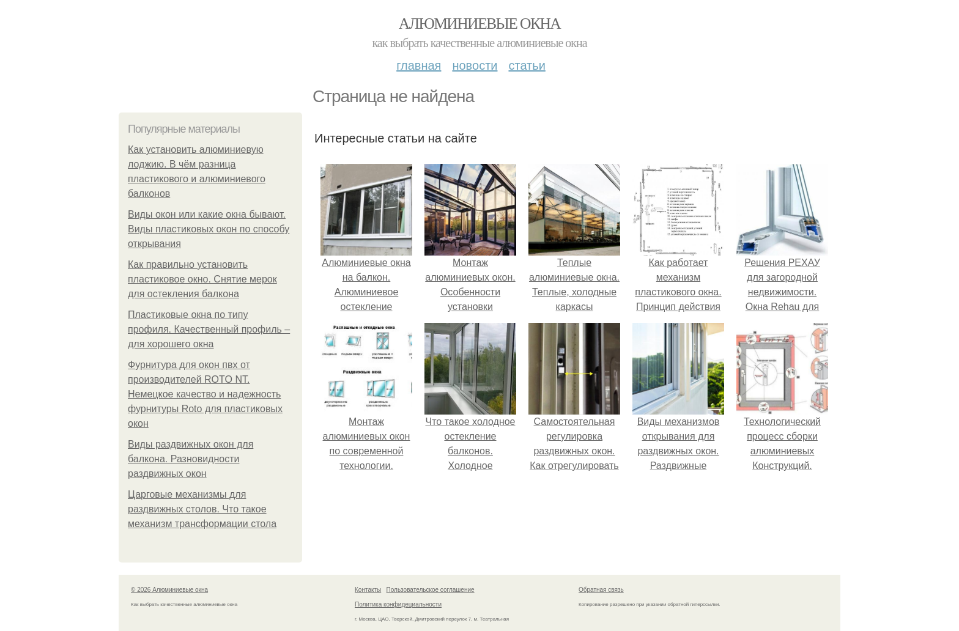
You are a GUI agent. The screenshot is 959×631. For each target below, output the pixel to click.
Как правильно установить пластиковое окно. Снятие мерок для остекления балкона (202, 279)
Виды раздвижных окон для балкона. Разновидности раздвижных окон (190, 459)
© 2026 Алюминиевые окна (169, 589)
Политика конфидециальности (398, 604)
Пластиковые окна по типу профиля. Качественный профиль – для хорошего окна (209, 329)
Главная (418, 65)
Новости (474, 65)
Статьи (526, 65)
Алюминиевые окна (479, 23)
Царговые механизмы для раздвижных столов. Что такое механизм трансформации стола (202, 509)
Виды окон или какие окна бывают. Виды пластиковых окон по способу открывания (208, 229)
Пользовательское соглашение (431, 589)
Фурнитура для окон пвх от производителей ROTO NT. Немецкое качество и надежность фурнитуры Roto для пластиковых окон (205, 394)
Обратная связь (601, 589)
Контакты (368, 589)
